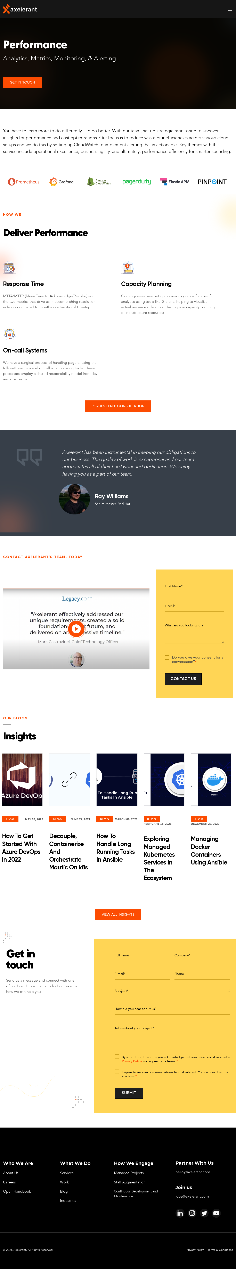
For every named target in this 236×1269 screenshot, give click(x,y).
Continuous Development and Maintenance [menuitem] (136, 1194)
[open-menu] (230, 10)
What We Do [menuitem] (75, 1163)
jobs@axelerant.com (192, 1196)
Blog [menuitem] (64, 1191)
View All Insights (118, 914)
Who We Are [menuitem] (18, 1163)
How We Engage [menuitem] (133, 1163)
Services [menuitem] (67, 1173)
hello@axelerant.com (193, 1172)
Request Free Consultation (118, 406)
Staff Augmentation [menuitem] (130, 1182)
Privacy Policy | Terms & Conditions (210, 1250)
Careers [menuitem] (9, 1182)
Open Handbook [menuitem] (17, 1191)
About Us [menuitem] (10, 1173)
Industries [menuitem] (68, 1200)
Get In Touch (22, 82)
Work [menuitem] (64, 1182)
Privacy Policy (132, 1061)
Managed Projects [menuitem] (129, 1173)
